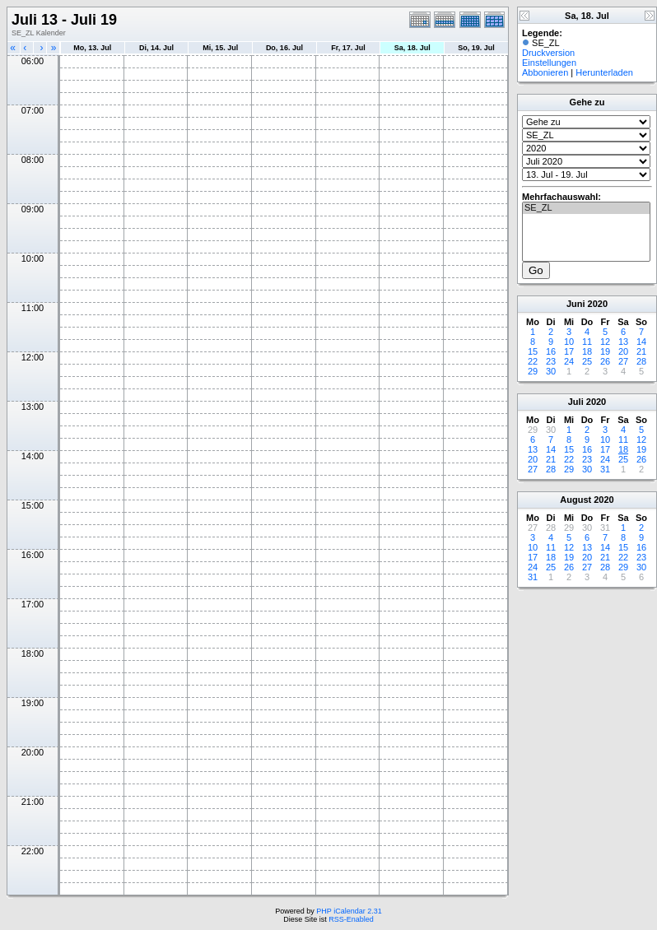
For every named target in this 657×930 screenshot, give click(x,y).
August (575, 500)
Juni (575, 304)
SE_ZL (586, 208)
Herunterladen (604, 72)
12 (605, 341)
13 (623, 341)
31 (605, 469)
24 (569, 361)
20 (623, 351)
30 (551, 371)
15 (533, 351)
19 (605, 351)
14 (641, 341)
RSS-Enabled (351, 919)
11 (587, 341)
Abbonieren (545, 72)
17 (569, 351)
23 (551, 361)
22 (533, 361)
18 (587, 351)
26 (605, 361)
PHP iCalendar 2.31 (348, 911)
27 (623, 361)
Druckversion (548, 53)
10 (569, 341)
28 (641, 361)
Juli (576, 402)
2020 (598, 304)
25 (587, 361)
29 (533, 371)
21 (641, 351)
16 (551, 351)
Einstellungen (549, 62)
